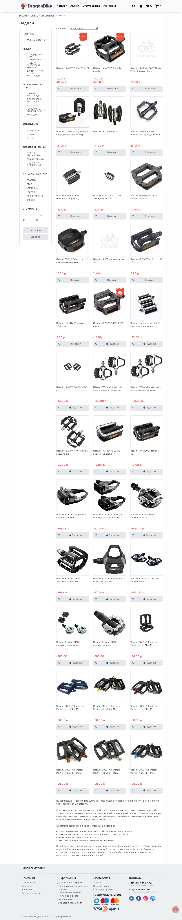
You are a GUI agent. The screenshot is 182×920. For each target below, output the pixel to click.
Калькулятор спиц (103, 890)
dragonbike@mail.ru (144, 891)
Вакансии (27, 890)
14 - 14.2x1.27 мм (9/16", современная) (34, 57)
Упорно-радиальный (33, 154)
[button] (61, 6)
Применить (35, 230)
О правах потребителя (69, 903)
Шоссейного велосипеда (34, 100)
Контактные (33, 130)
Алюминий (32, 188)
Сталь (30, 184)
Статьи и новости (31, 893)
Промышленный (35, 159)
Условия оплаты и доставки (72, 886)
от (29, 217)
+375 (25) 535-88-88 (144, 884)
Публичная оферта (67, 896)
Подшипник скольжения (34, 164)
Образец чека (64, 899)
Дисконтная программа (70, 883)
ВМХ (29, 105)
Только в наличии (37, 40)
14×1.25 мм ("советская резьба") (33, 65)
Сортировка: (62, 29)
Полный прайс (101, 886)
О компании (28, 883)
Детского (32, 115)
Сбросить (35, 237)
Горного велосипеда (33, 95)
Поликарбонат (35, 196)
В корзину (75, 89)
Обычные (32, 134)
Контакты (27, 886)
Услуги (97, 883)
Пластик (31, 180)
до (42, 217)
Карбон (31, 200)
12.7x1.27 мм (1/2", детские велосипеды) (35, 73)
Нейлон (31, 192)
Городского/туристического (36, 110)
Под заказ (112, 344)
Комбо (30, 138)
